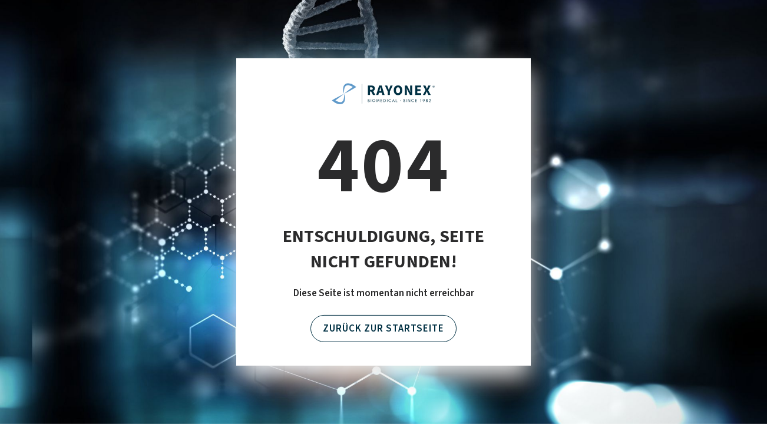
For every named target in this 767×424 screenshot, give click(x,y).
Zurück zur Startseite (383, 329)
